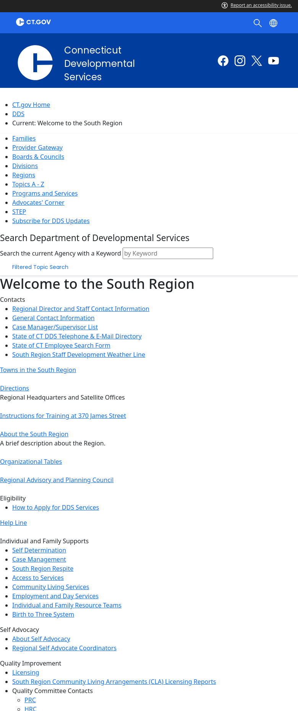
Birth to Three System (43, 614)
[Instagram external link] (240, 60)
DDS (18, 114)
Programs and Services (45, 193)
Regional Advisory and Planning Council (56, 480)
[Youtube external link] (273, 60)
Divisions (25, 166)
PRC (30, 700)
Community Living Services (50, 587)
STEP (19, 211)
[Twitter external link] (256, 60)
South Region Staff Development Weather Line (78, 354)
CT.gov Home (31, 104)
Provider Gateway (37, 147)
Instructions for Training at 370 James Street (63, 415)
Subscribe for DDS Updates (51, 221)
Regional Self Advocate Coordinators (64, 648)
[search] (258, 22)
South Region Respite (42, 568)
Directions (14, 388)
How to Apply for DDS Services (55, 507)
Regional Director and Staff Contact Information (80, 308)
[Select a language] (274, 22)
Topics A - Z (28, 184)
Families (24, 138)
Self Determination (39, 550)
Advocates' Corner (38, 202)
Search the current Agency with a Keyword (60, 253)
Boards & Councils (38, 156)
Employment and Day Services (55, 596)
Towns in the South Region (38, 370)
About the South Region (34, 434)
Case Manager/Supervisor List (55, 327)
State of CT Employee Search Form (61, 345)
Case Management (39, 559)
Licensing (25, 672)
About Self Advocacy (41, 639)
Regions (23, 175)
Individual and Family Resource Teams (66, 605)
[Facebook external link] (223, 60)
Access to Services (38, 577)
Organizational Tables (31, 461)
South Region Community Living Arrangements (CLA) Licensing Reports (114, 681)
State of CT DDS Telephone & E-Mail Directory (77, 336)
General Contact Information (53, 318)
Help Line (13, 522)
